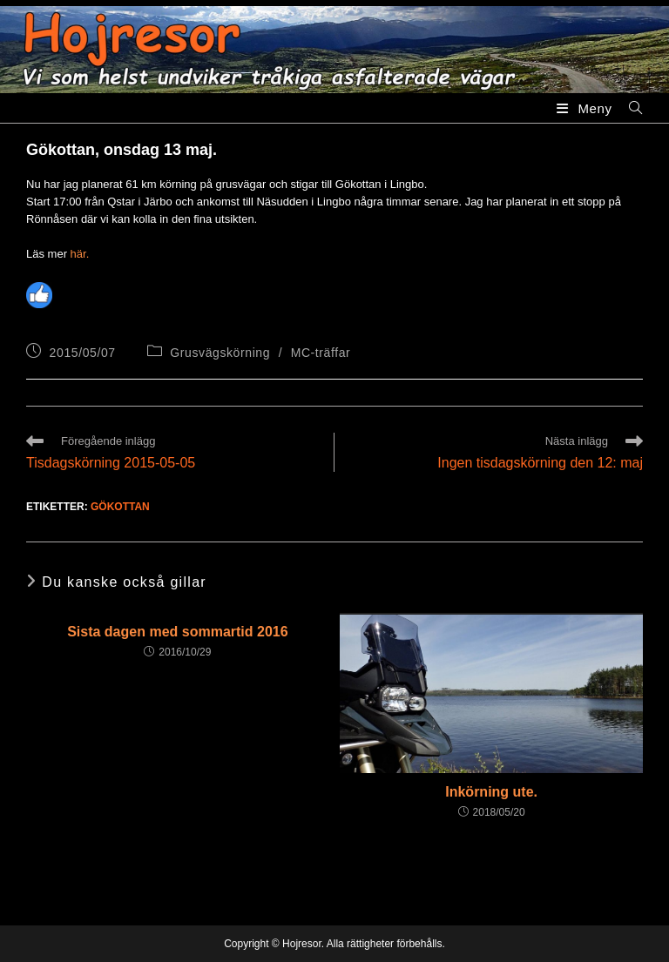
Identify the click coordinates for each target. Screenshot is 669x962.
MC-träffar (321, 353)
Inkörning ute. (491, 791)
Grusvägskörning (220, 353)
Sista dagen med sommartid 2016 (177, 631)
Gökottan (120, 507)
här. (80, 253)
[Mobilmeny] (586, 108)
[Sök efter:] (629, 108)
